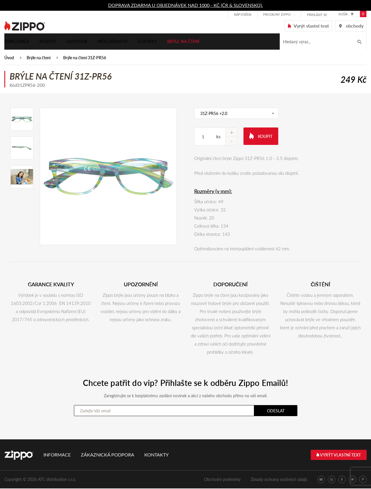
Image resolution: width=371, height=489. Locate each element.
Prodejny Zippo (276, 14)
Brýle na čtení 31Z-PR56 (84, 58)
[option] (108, 177)
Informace (57, 455)
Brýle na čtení (183, 41)
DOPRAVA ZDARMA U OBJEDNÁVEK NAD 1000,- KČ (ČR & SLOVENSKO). (185, 5)
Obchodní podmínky (222, 480)
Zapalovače (16, 41)
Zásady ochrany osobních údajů (279, 480)
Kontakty (156, 455)
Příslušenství (112, 41)
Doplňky (147, 41)
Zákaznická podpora (107, 455)
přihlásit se (316, 15)
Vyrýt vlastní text (339, 455)
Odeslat (276, 411)
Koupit (260, 136)
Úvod (9, 58)
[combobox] (236, 113)
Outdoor (76, 41)
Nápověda (242, 14)
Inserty (47, 41)
